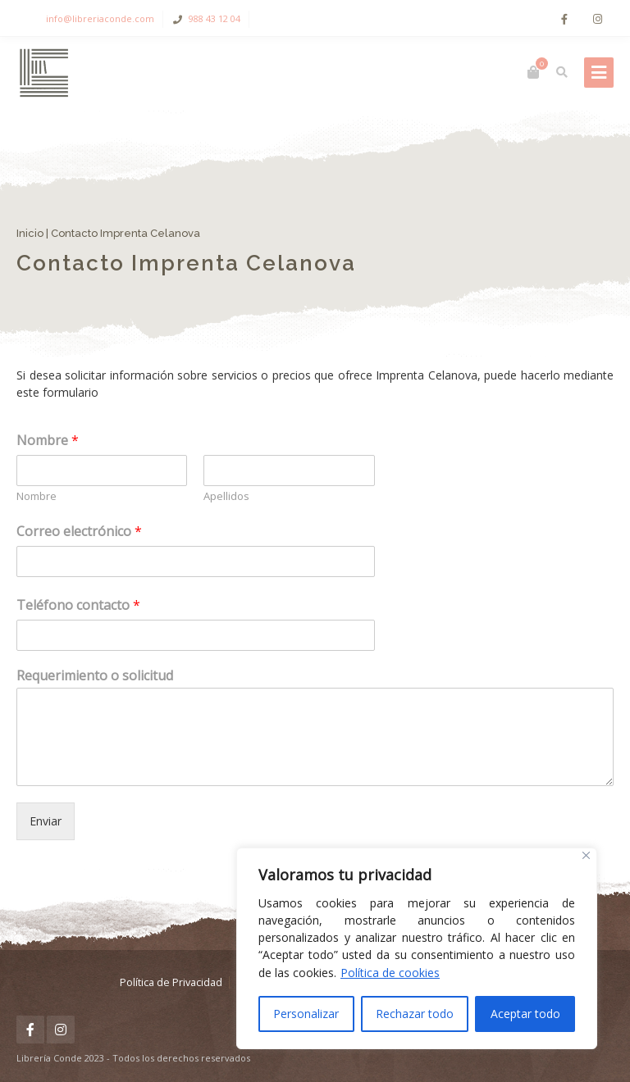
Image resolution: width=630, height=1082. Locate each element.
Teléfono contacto (78, 605)
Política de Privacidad (171, 982)
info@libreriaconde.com (100, 18)
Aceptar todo (525, 1013)
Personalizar (306, 1013)
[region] (416, 949)
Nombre (47, 440)
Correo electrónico (79, 531)
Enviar (46, 821)
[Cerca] (586, 855)
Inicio (29, 233)
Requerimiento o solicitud (94, 675)
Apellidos (226, 496)
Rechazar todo (415, 1013)
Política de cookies (390, 972)
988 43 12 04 (214, 18)
